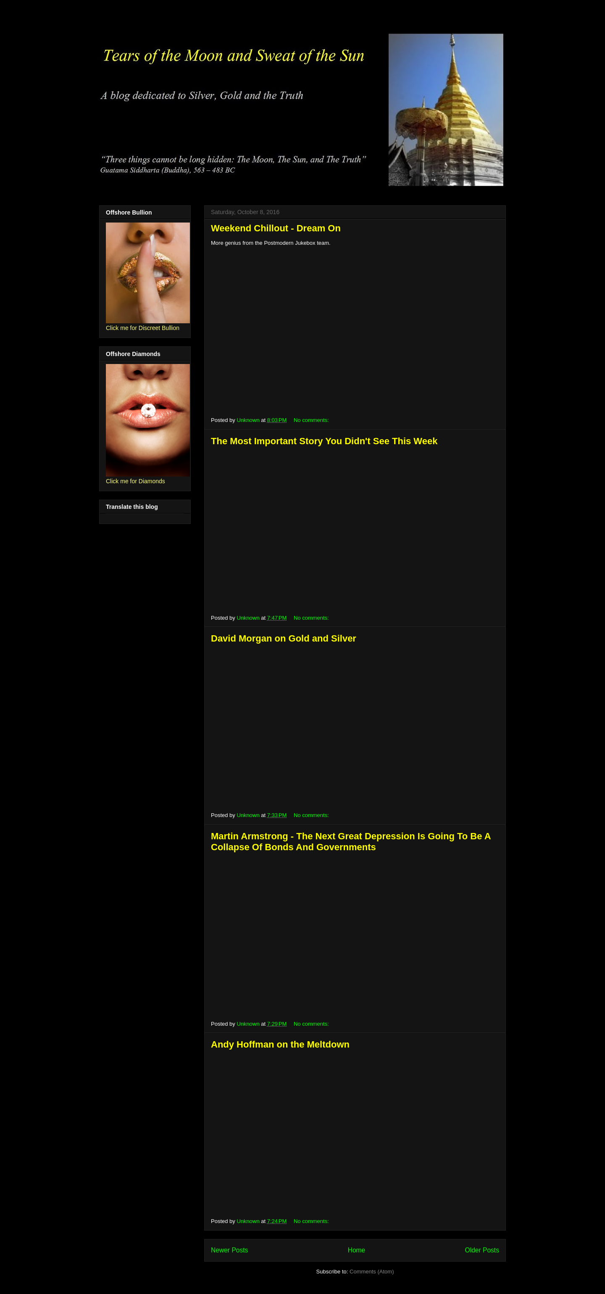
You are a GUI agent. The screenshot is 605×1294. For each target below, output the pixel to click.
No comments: (312, 420)
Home (357, 1250)
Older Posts (482, 1250)
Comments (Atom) (372, 1271)
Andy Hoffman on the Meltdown (280, 1044)
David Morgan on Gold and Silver (283, 638)
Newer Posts (229, 1250)
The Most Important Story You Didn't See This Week (324, 441)
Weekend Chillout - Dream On (276, 228)
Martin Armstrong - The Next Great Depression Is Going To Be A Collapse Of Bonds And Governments (351, 841)
